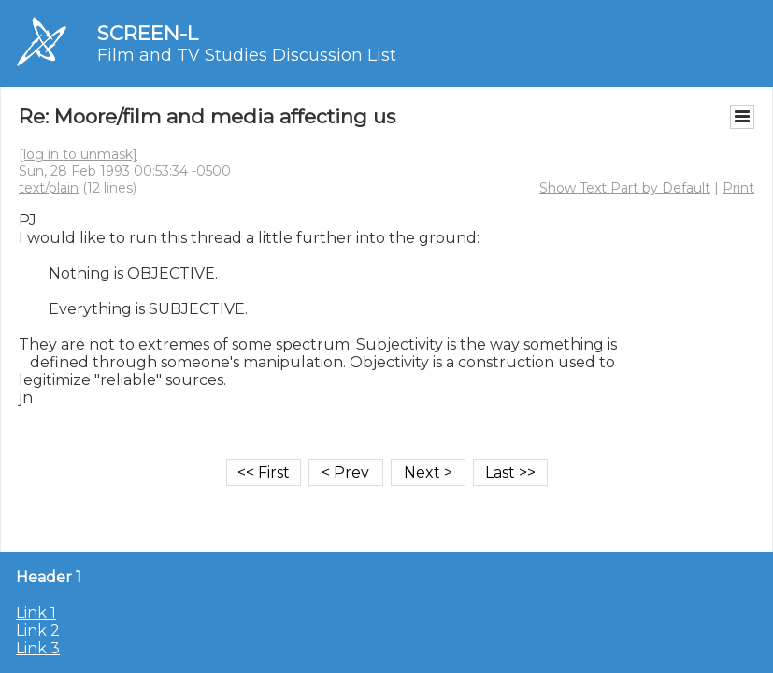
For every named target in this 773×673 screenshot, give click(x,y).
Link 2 (38, 630)
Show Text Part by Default (624, 187)
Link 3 (38, 648)
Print (738, 187)
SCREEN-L (147, 33)
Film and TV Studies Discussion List (246, 55)
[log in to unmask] (78, 154)
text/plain (49, 187)
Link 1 (36, 613)
